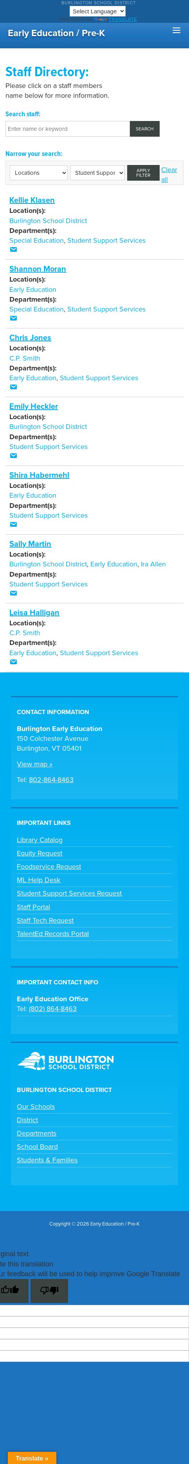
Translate (115, 19)
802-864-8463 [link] (51, 779)
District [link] (27, 1120)
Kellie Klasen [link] (32, 200)
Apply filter (143, 173)
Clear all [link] (169, 174)
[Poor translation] (49, 1291)
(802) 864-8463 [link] (53, 1008)
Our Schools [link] (36, 1106)
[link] (13, 250)
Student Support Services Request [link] (69, 893)
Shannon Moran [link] (37, 269)
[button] (176, 30)
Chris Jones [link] (30, 338)
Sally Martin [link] (30, 544)
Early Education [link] (32, 289)
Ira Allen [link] (153, 564)
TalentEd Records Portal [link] (53, 933)
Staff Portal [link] (33, 907)
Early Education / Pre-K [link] (56, 33)
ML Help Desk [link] (38, 880)
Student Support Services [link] (106, 240)
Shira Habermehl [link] (39, 475)
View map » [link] (34, 764)
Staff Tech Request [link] (45, 920)
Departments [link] (36, 1133)
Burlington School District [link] (98, 2)
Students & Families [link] (47, 1160)
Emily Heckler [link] (33, 406)
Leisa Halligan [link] (34, 612)
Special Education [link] (36, 240)
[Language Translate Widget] (98, 11)
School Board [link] (37, 1146)
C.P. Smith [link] (24, 358)
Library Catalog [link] (40, 840)
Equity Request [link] (39, 853)
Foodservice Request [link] (49, 866)
